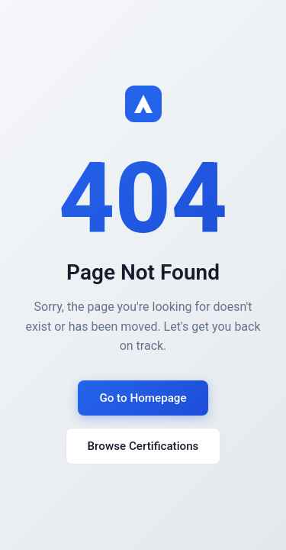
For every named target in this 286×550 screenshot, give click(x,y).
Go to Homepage (142, 398)
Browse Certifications (143, 446)
